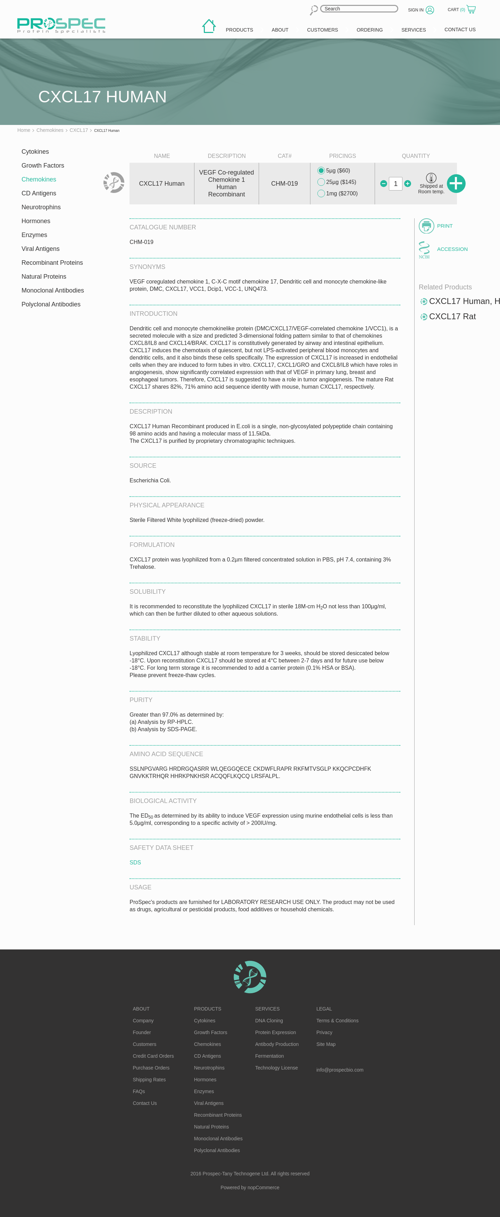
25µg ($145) (337, 182)
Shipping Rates (149, 1079)
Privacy (324, 1032)
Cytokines (35, 151)
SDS (135, 862)
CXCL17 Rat (452, 316)
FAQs (139, 1091)
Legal (324, 1009)
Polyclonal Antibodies (51, 304)
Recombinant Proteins (52, 262)
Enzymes (34, 234)
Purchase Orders (151, 1068)
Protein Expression (275, 1032)
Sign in (416, 10)
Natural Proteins (44, 276)
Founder (142, 1032)
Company (143, 1020)
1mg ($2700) (337, 193)
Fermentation (269, 1056)
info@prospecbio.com (340, 1070)
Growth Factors (43, 165)
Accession (452, 249)
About (141, 1009)
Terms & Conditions (337, 1020)
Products (208, 1009)
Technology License (276, 1068)
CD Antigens (39, 193)
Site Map (325, 1044)
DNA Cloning (269, 1020)
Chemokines (39, 179)
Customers (145, 1044)
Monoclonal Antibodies (53, 290)
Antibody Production (277, 1044)
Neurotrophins (41, 207)
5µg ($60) (333, 171)
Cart (457, 9)
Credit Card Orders (153, 1056)
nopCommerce (264, 1187)
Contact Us (145, 1103)
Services (267, 1009)
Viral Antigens (41, 248)
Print (445, 226)
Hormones (36, 221)
